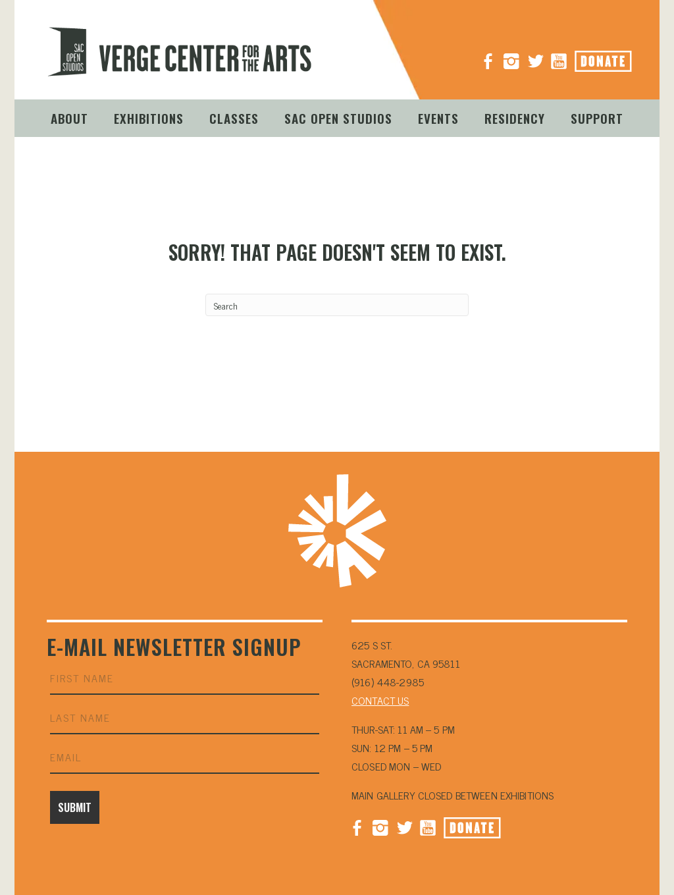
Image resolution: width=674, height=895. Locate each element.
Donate (618, 57)
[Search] (337, 305)
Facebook (357, 826)
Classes (234, 118)
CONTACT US (380, 700)
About (69, 118)
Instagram (511, 56)
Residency (514, 118)
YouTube (559, 56)
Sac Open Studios (338, 118)
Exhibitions (149, 118)
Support (597, 118)
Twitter (404, 826)
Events (438, 118)
